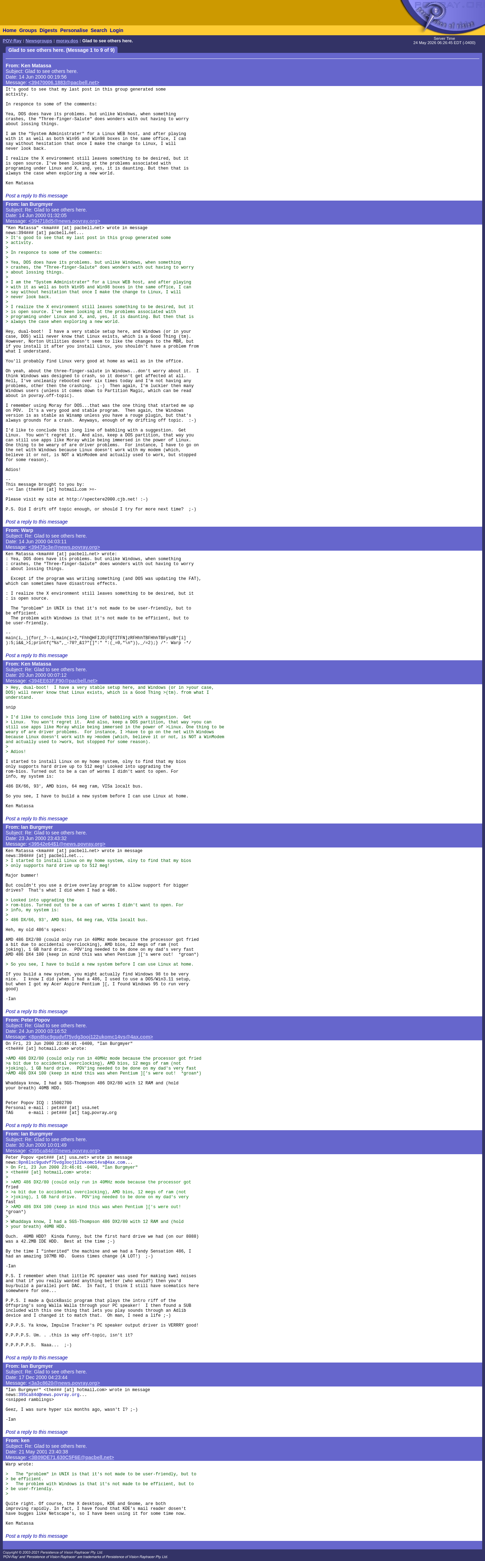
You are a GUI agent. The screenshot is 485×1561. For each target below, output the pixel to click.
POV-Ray (12, 40)
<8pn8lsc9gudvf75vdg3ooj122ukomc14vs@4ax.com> (91, 1037)
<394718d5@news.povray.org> (64, 221)
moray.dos (67, 40)
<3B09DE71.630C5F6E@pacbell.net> (71, 1457)
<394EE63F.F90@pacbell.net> (63, 681)
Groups (28, 30)
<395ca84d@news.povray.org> (64, 1150)
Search (99, 30)
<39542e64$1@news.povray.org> (67, 844)
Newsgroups (38, 40)
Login (116, 30)
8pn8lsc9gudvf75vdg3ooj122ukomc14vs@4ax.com (71, 1162)
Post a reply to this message (37, 195)
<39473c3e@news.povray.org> (64, 547)
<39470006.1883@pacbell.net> (64, 82)
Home (10, 30)
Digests (49, 30)
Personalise (74, 30)
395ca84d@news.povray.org (48, 1394)
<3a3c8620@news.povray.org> (64, 1383)
